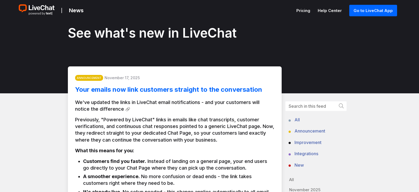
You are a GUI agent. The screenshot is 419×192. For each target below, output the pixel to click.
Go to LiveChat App (373, 10)
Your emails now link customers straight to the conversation (172, 90)
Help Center (330, 10)
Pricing (303, 10)
